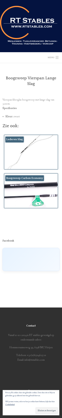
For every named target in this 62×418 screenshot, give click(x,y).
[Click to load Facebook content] (31, 259)
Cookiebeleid (10, 404)
